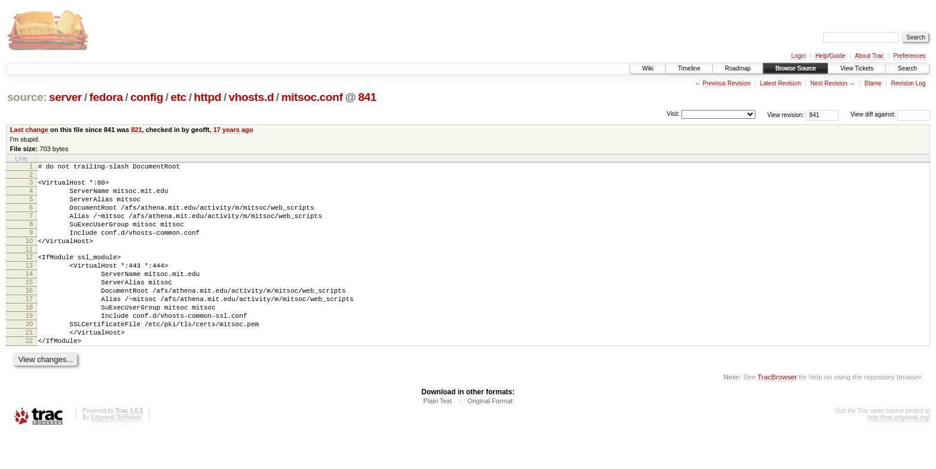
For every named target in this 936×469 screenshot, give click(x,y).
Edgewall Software (115, 453)
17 (29, 323)
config (146, 97)
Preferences (910, 56)
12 (29, 273)
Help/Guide (830, 56)
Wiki (647, 68)
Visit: (673, 114)
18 (29, 334)
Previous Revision (726, 83)
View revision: (786, 114)
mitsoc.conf (312, 97)
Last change (29, 129)
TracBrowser (777, 412)
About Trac (869, 56)
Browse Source (795, 68)
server (65, 97)
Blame (872, 83)
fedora (106, 97)
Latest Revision (780, 83)
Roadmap (738, 68)
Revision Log (908, 83)
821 (136, 129)
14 (29, 293)
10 (29, 255)
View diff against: (890, 114)
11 (29, 265)
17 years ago (233, 129)
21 (29, 364)
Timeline (689, 68)
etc (178, 97)
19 (29, 344)
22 (29, 374)
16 (29, 313)
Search (907, 68)
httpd (207, 97)
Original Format (490, 436)
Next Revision (829, 83)
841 (367, 97)
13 (29, 283)
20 (29, 354)
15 (29, 303)
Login (798, 56)
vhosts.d (251, 97)
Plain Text (437, 436)
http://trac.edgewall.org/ (899, 453)
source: (27, 97)
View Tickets (856, 68)
